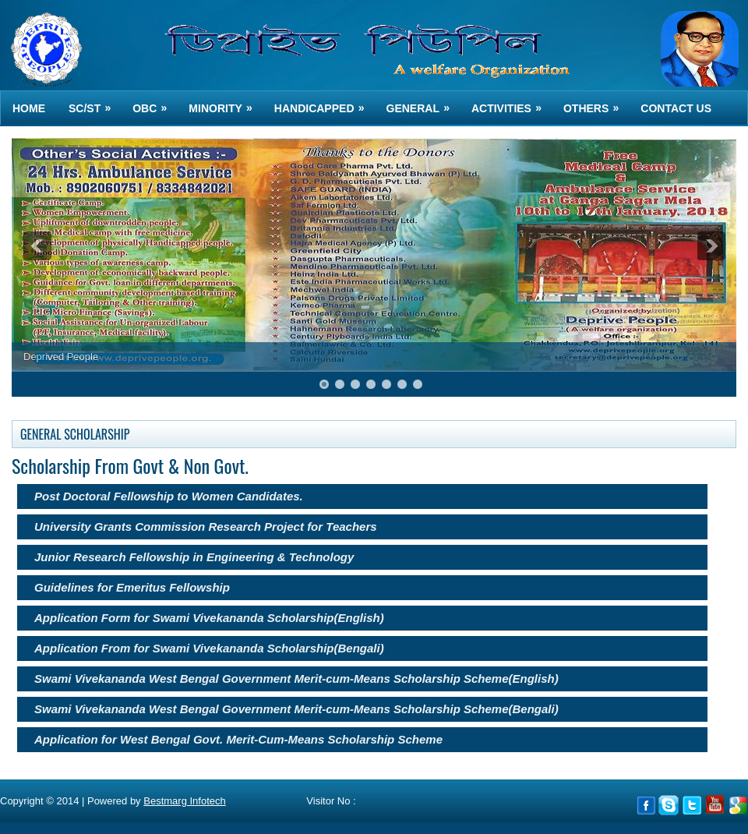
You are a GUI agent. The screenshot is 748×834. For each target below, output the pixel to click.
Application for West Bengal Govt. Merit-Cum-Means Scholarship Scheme (238, 739)
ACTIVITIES (511, 102)
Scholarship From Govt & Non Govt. (130, 465)
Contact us (675, 108)
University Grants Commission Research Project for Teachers (205, 526)
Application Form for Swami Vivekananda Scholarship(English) (209, 617)
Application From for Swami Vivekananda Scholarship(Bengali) (209, 648)
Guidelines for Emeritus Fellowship (132, 587)
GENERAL (423, 102)
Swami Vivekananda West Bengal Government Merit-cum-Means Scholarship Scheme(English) (296, 678)
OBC (154, 102)
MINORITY (225, 102)
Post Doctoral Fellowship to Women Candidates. (168, 496)
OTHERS (596, 102)
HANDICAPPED (324, 102)
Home (28, 108)
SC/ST (95, 102)
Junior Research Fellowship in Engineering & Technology (194, 557)
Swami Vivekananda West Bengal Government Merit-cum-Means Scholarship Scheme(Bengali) (296, 709)
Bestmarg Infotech (184, 801)
